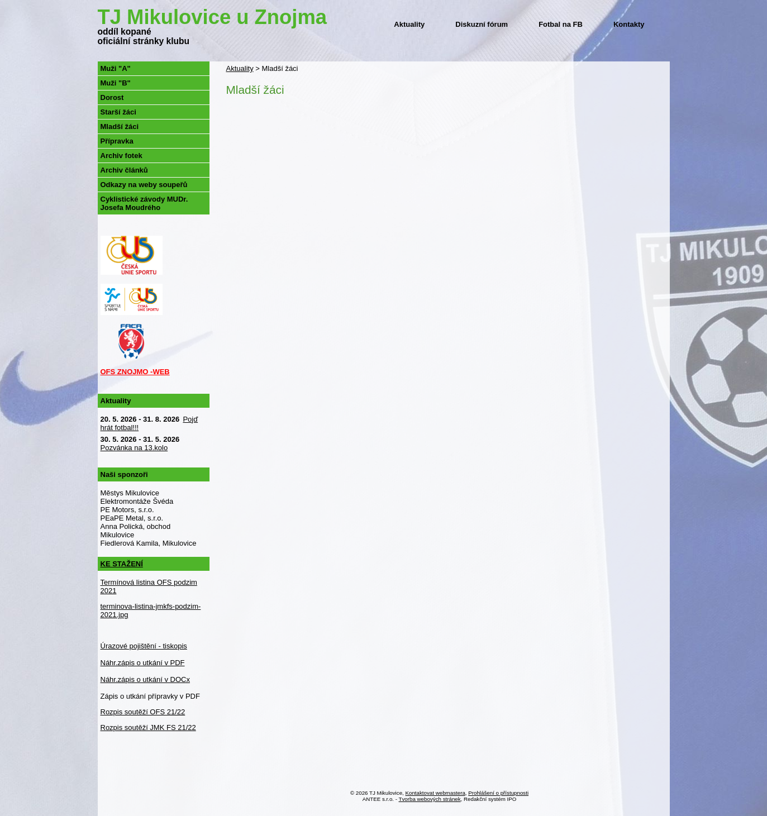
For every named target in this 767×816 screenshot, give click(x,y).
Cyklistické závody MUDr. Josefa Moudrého (144, 203)
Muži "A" (116, 68)
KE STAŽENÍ (122, 564)
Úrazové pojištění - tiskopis (144, 646)
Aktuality (409, 24)
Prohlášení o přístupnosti (498, 793)
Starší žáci (118, 112)
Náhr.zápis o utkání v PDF (143, 662)
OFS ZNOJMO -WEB (135, 372)
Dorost (112, 97)
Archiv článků (124, 170)
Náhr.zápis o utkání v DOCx (145, 679)
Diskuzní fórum (481, 24)
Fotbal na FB (561, 24)
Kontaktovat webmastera (435, 793)
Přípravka (117, 141)
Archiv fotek (121, 155)
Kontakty (629, 24)
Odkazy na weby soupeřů (144, 184)
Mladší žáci (120, 126)
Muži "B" (116, 83)
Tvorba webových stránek (430, 799)
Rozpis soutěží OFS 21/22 (143, 712)
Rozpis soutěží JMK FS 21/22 (148, 727)
